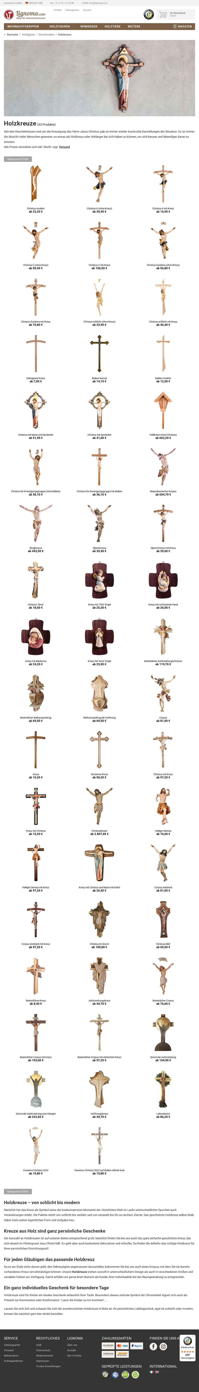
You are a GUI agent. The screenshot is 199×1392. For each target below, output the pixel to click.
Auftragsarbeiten (13, 1361)
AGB (38, 1345)
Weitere (134, 26)
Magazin (185, 26)
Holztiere (113, 26)
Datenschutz (43, 1350)
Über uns (72, 1345)
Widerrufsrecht (44, 1355)
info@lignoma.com (98, 3)
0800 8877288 (36, 3)
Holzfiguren (60, 26)
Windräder (88, 26)
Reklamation (11, 1355)
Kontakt (57, 10)
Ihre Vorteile (74, 1355)
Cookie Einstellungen (48, 1366)
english (157, 1372)
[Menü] (193, 1337)
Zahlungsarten (72, 10)
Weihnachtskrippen (23, 26)
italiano (151, 1372)
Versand (87, 10)
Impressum (42, 1361)
